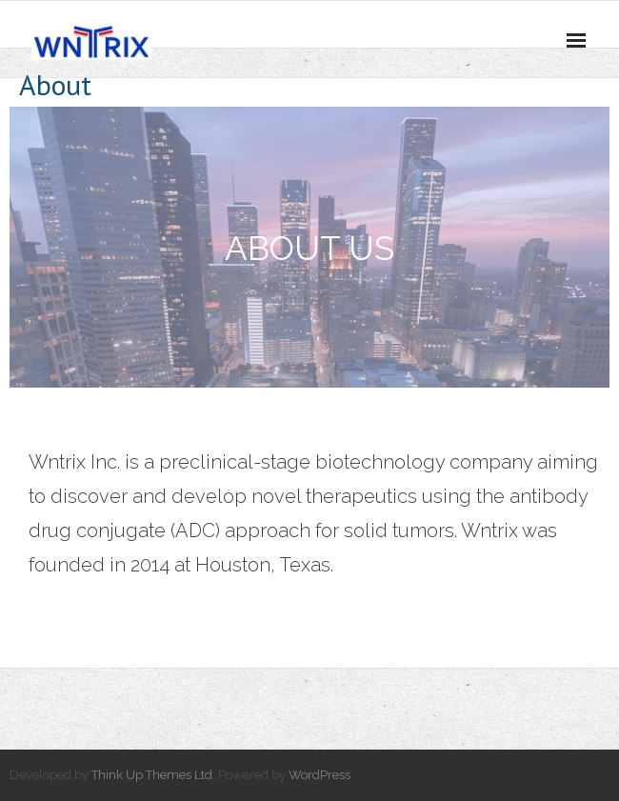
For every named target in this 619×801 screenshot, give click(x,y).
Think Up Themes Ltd (151, 775)
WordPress (319, 775)
